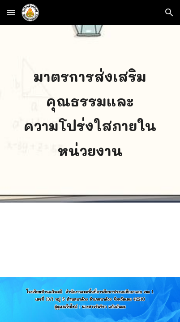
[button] (10, 12)
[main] (90, 114)
